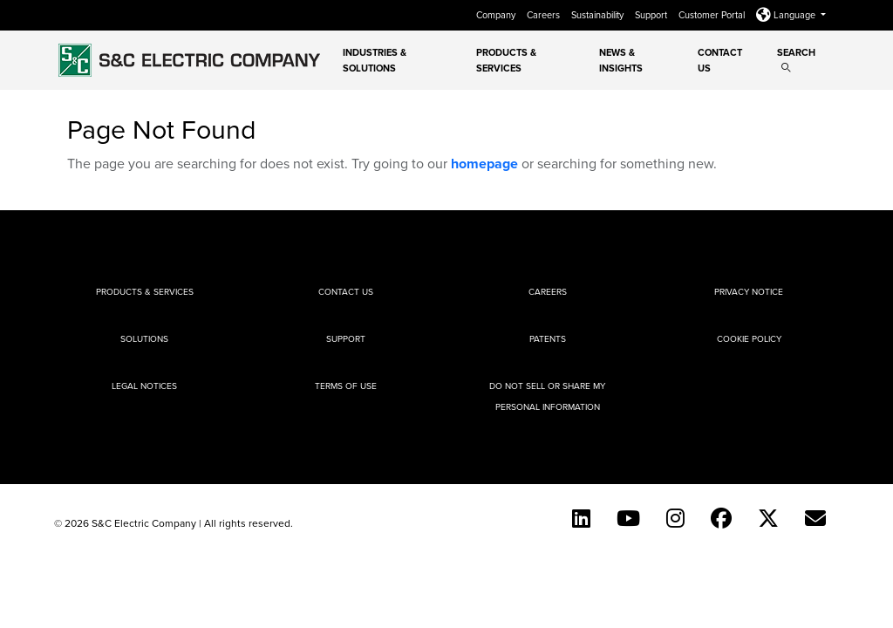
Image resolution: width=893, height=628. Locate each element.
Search (796, 58)
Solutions (144, 338)
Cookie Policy (749, 338)
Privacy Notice (748, 291)
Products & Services (506, 60)
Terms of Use (346, 385)
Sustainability (598, 15)
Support (652, 15)
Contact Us (720, 60)
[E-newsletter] (815, 518)
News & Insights (621, 60)
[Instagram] (675, 518)
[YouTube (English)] (628, 518)
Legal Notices (144, 385)
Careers (544, 15)
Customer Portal (712, 15)
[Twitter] (768, 518)
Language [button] (787, 15)
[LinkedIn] (581, 518)
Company (497, 15)
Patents (547, 338)
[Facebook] (721, 518)
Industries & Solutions (374, 60)
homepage (484, 164)
